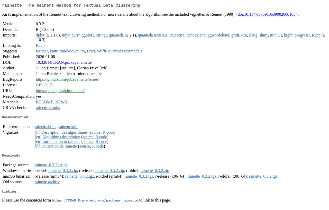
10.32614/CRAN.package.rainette (64, 63)
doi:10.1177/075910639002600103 (267, 15)
